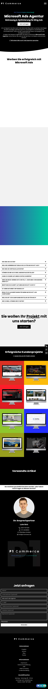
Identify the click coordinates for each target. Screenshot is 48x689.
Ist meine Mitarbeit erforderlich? (13, 289)
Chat (42, 686)
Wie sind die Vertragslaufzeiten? (13, 269)
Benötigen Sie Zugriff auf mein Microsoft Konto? (18, 285)
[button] (24, 262)
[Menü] (45, 3)
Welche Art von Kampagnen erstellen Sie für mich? (19, 297)
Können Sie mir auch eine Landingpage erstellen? (18, 272)
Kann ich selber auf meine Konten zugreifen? (17, 276)
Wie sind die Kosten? (8, 262)
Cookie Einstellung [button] (24, 670)
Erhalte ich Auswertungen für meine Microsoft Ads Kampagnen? (19, 293)
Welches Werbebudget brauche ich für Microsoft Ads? (20, 265)
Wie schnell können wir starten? (13, 301)
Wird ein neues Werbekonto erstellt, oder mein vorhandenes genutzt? (22, 280)
